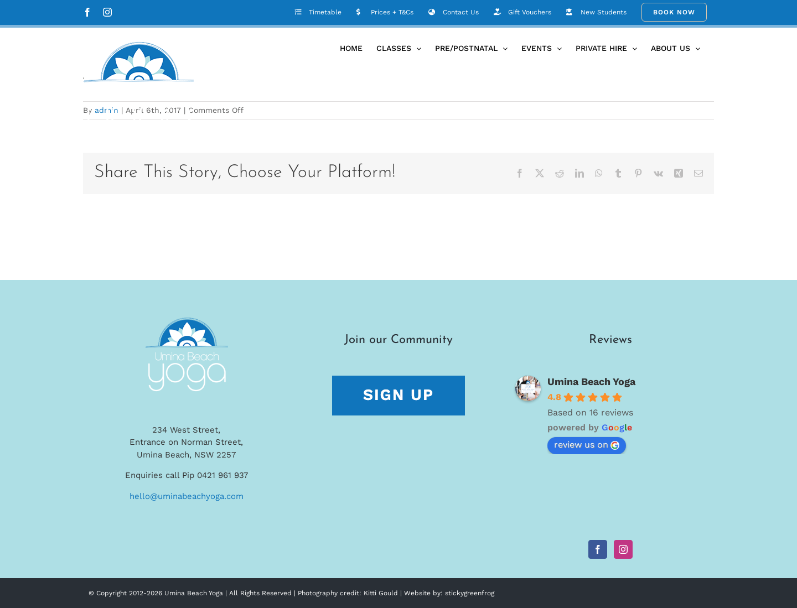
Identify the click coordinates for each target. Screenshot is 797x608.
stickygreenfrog (469, 593)
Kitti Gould (381, 593)
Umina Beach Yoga (591, 381)
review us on (586, 444)
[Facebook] (597, 549)
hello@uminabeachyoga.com (187, 496)
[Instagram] (623, 549)
